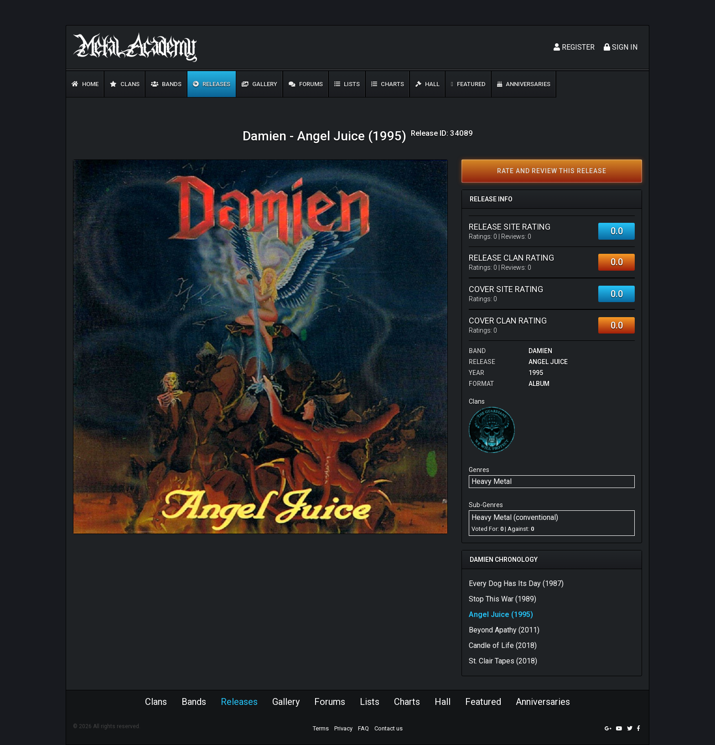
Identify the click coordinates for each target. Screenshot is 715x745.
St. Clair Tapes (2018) (503, 661)
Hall (427, 84)
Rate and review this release (551, 171)
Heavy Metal (491, 481)
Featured (468, 84)
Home (85, 84)
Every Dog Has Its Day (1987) (516, 583)
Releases (211, 84)
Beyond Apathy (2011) (504, 630)
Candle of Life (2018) (503, 645)
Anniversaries (523, 84)
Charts (387, 84)
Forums (306, 84)
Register (574, 47)
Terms (321, 728)
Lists (347, 84)
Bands (166, 84)
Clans (125, 84)
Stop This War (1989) (502, 599)
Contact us (388, 728)
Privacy (343, 728)
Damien (540, 351)
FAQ (363, 728)
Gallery (259, 84)
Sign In (620, 47)
